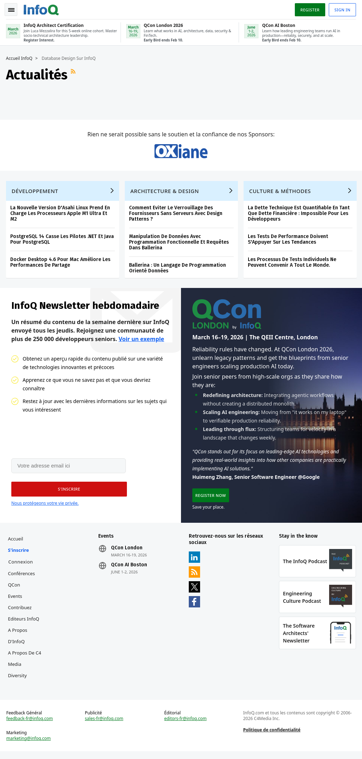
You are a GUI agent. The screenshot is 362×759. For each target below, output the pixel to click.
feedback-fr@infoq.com (30, 725)
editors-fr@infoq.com (185, 725)
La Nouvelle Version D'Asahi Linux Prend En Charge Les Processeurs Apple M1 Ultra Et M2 (61, 214)
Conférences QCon (22, 583)
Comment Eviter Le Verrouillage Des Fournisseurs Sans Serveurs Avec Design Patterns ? (176, 214)
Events (16, 600)
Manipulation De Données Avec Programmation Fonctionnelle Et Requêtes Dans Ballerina (180, 242)
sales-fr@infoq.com (105, 725)
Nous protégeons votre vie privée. (44, 506)
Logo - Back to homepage (42, 7)
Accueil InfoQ (20, 57)
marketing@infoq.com (29, 745)
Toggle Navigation (14, 8)
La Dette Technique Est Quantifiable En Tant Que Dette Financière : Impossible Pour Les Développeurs (300, 214)
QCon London (127, 552)
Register (308, 8)
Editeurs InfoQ (25, 623)
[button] (66, 492)
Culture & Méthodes (281, 191)
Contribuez (21, 611)
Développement (36, 191)
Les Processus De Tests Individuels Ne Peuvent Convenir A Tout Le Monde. (293, 263)
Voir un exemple (141, 341)
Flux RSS (75, 73)
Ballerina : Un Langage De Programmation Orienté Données (178, 268)
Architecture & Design (166, 191)
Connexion (22, 566)
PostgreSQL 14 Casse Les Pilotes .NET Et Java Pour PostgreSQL (63, 240)
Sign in (341, 8)
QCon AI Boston (130, 569)
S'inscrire (19, 554)
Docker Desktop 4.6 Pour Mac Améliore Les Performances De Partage (61, 263)
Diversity (18, 679)
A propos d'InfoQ (19, 640)
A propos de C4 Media (25, 663)
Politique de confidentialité (271, 736)
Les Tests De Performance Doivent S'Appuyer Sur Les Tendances (289, 240)
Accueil (16, 543)
